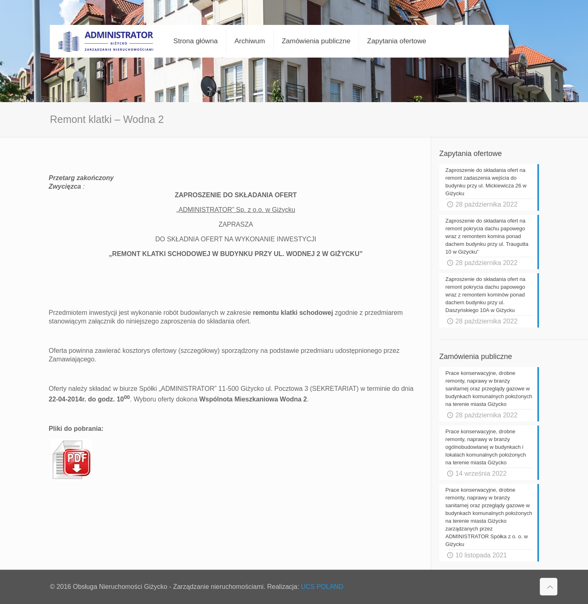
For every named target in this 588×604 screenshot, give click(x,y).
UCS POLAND (322, 586)
